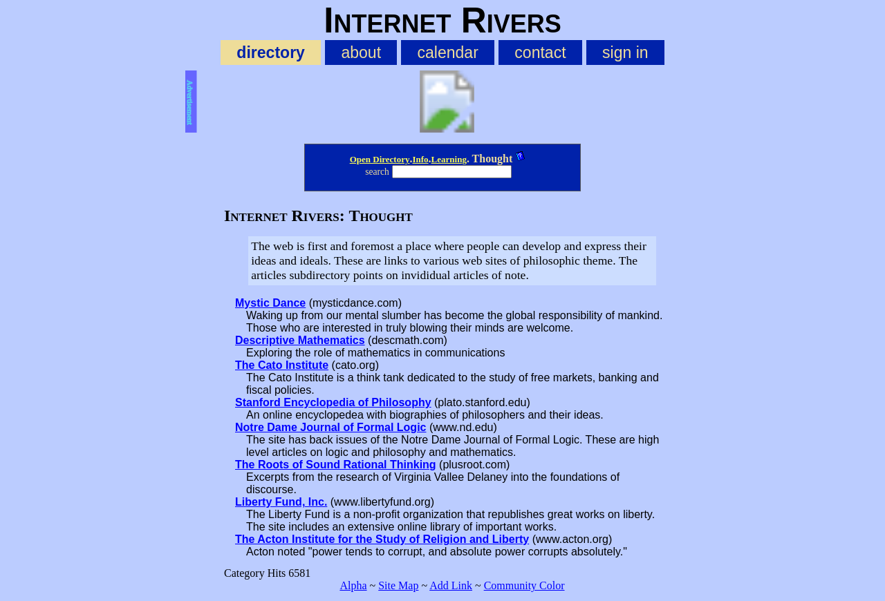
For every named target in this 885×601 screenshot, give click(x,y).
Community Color (524, 585)
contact (540, 52)
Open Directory (380, 159)
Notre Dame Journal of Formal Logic (330, 427)
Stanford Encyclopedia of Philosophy (333, 402)
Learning (449, 159)
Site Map (398, 585)
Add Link (450, 585)
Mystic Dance (270, 303)
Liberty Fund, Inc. (281, 502)
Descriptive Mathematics (300, 340)
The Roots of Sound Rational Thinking (335, 464)
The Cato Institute (281, 365)
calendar (448, 52)
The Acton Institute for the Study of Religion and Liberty (382, 539)
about (361, 52)
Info (420, 159)
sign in (625, 52)
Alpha (352, 585)
